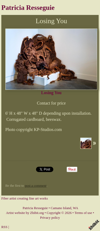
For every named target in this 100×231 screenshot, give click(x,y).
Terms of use (83, 213)
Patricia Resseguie (28, 7)
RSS (4, 227)
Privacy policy (50, 218)
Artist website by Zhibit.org (25, 213)
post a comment (35, 186)
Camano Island (61, 208)
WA (75, 208)
